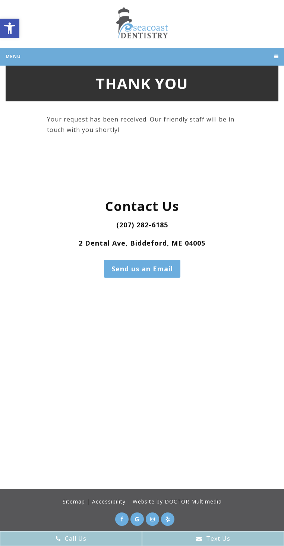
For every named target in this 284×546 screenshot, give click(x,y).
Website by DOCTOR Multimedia (177, 501)
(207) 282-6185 (142, 224)
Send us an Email (142, 268)
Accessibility (109, 501)
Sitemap (74, 501)
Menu (13, 56)
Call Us (71, 538)
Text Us (213, 538)
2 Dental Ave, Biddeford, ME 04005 (142, 243)
